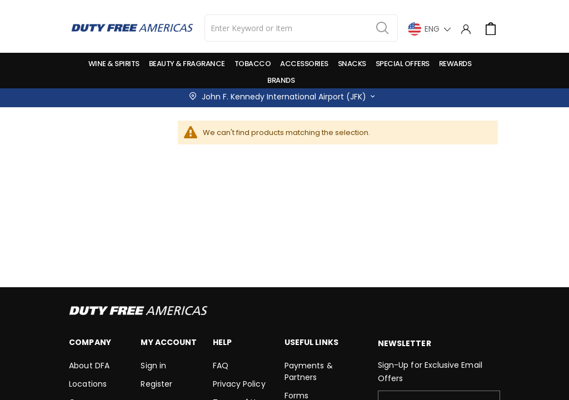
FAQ (220, 365)
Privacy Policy (239, 383)
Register (156, 383)
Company (90, 342)
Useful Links (311, 342)
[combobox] (301, 28)
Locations (88, 383)
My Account (169, 342)
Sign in (153, 365)
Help (222, 342)
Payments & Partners (308, 371)
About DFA (89, 365)
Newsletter (404, 343)
